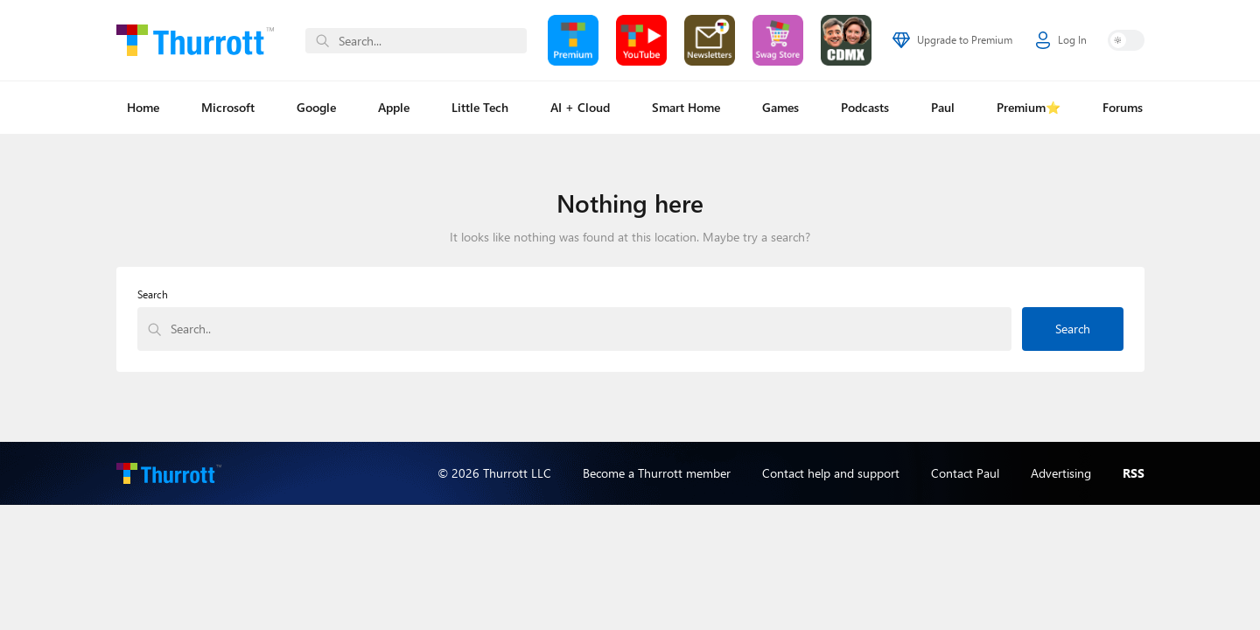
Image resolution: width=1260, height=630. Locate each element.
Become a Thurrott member (657, 473)
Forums (1122, 107)
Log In (1061, 40)
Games (780, 107)
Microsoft (228, 107)
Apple (394, 107)
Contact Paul (965, 473)
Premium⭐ (1028, 107)
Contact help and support (831, 473)
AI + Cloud (580, 107)
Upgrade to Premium (952, 40)
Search (152, 294)
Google (316, 107)
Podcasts (865, 107)
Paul (943, 107)
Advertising (1061, 473)
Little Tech (480, 107)
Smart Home (686, 107)
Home (143, 107)
